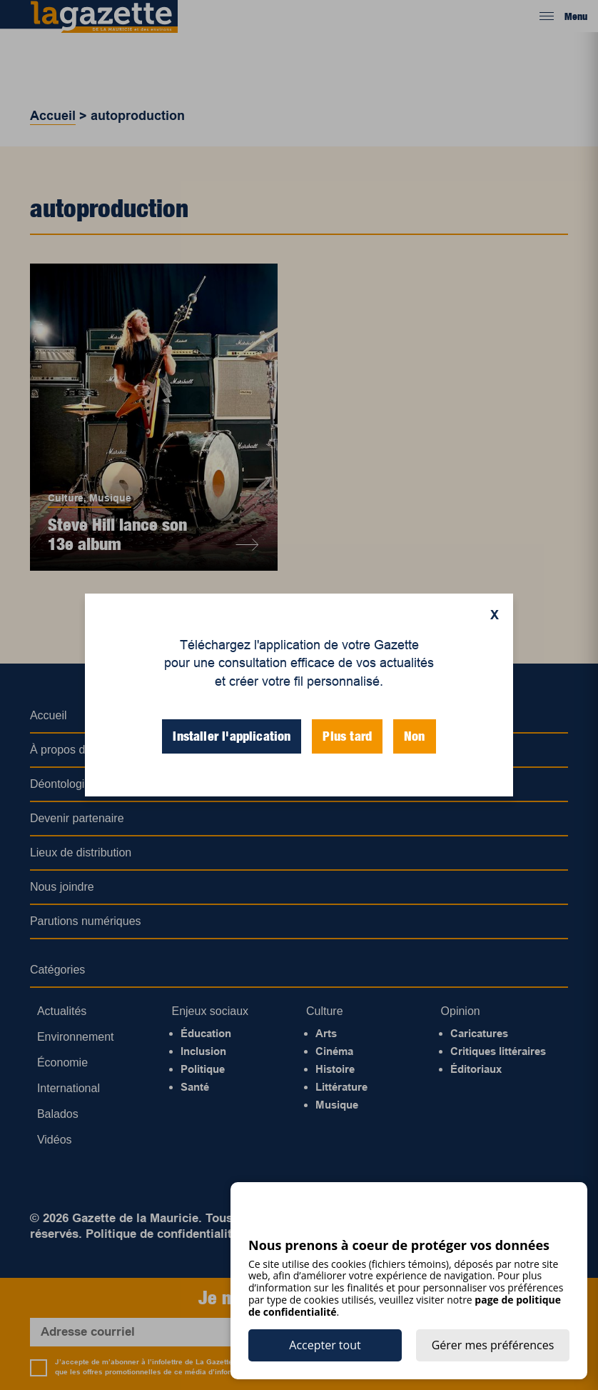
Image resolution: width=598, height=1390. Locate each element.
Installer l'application (231, 736)
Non (414, 736)
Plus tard (347, 736)
